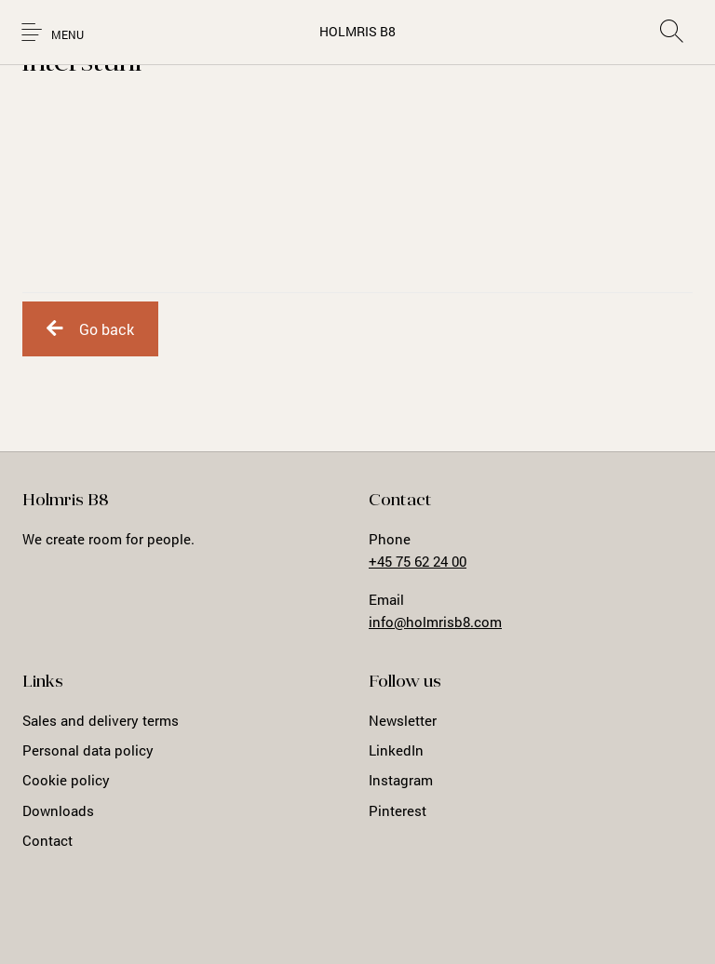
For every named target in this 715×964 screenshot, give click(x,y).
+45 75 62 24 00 (417, 561)
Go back (90, 329)
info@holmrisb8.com (435, 621)
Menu (67, 35)
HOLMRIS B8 (357, 31)
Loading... (357, 183)
